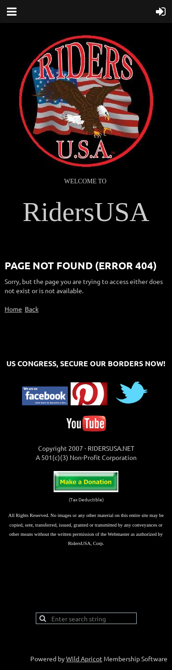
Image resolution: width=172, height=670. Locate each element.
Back (32, 309)
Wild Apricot (84, 658)
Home (13, 309)
